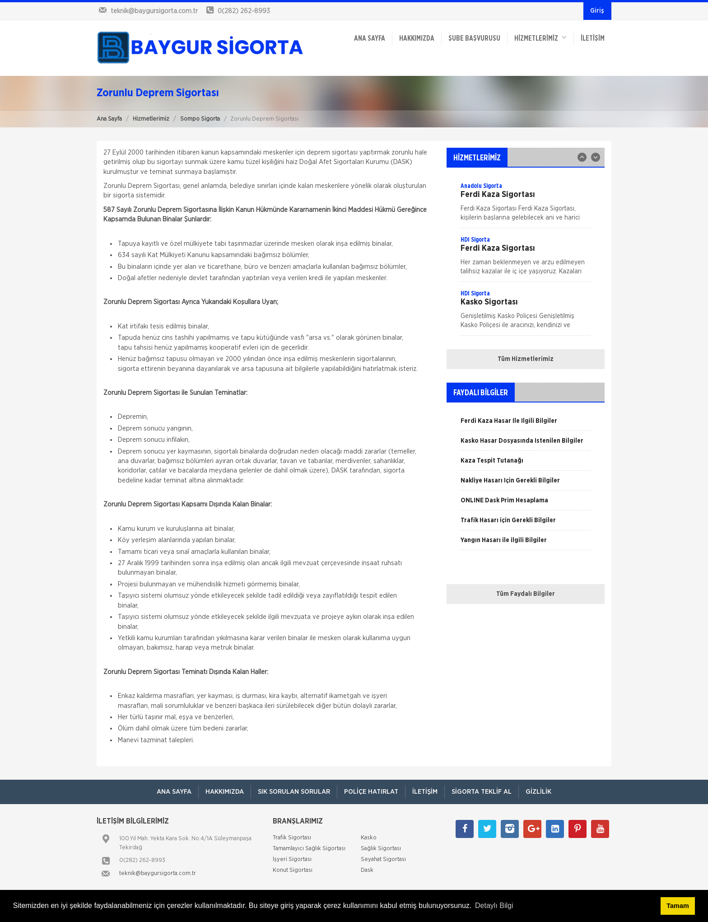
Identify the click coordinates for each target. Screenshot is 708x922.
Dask (367, 870)
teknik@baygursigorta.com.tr (157, 873)
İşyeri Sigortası (292, 859)
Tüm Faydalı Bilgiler (525, 594)
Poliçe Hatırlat (371, 791)
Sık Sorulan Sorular (294, 791)
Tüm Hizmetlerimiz (526, 359)
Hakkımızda (416, 38)
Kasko (369, 838)
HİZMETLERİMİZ (540, 37)
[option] (525, 258)
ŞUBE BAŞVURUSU (474, 38)
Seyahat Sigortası (383, 859)
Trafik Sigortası (292, 838)
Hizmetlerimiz (151, 119)
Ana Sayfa (109, 119)
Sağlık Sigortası (381, 849)
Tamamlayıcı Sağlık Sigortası (309, 849)
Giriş (597, 11)
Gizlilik (538, 791)
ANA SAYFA (369, 38)
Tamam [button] (677, 905)
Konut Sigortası (292, 870)
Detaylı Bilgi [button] (494, 905)
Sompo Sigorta (200, 119)
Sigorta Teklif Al (482, 791)
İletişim (593, 38)
